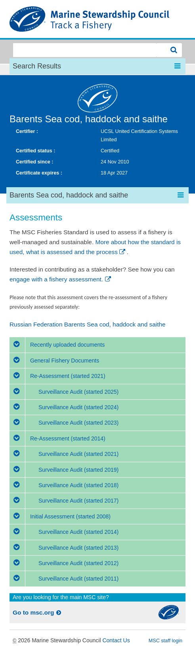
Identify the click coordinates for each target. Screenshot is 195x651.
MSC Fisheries (97, 19)
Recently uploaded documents (57, 344)
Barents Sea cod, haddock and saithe (89, 119)
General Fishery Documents (54, 360)
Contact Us (116, 640)
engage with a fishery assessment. (61, 279)
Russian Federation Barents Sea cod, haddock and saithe (88, 324)
